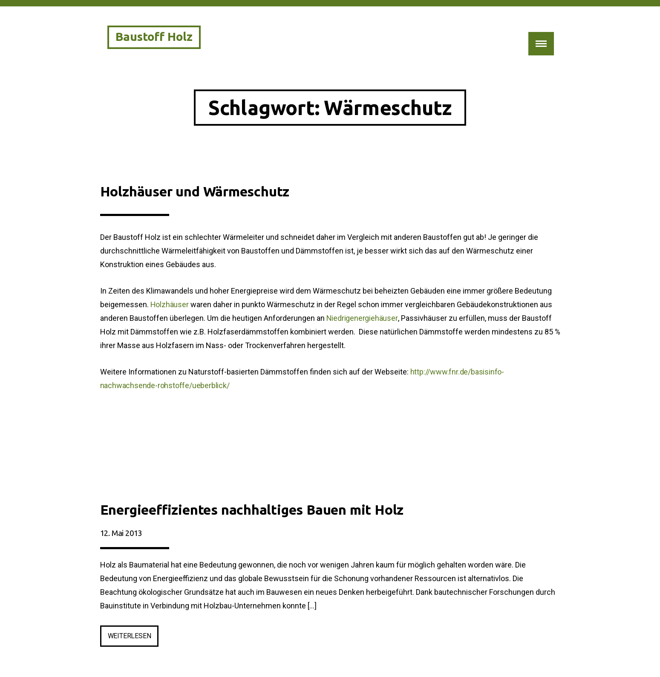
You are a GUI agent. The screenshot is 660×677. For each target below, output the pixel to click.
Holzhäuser (169, 304)
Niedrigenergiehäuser (362, 318)
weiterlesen (133, 638)
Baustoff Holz (154, 36)
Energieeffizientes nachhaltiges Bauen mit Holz (252, 509)
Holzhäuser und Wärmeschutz (195, 191)
